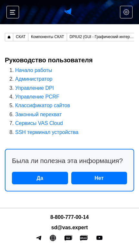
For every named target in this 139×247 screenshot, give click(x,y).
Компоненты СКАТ (47, 37)
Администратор (33, 79)
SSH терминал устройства (46, 132)
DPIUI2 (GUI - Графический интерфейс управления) (103, 37)
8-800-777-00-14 (69, 217)
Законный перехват (38, 114)
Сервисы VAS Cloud (39, 123)
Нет (99, 178)
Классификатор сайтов (42, 105)
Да (40, 178)
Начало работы (33, 70)
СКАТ (20, 37)
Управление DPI (34, 88)
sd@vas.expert (69, 227)
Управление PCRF (37, 96)
